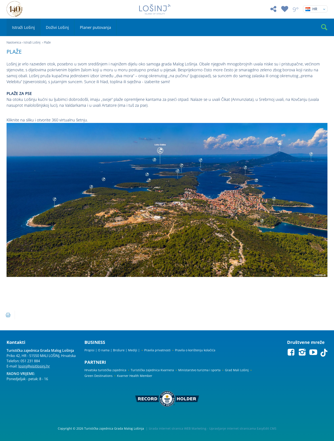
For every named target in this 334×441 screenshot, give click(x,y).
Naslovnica (14, 42)
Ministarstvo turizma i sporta (199, 370)
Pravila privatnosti (157, 350)
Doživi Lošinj (57, 27)
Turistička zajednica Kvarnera (152, 370)
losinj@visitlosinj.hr (34, 366)
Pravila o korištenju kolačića (195, 350)
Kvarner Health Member (134, 376)
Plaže (47, 42)
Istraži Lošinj (23, 27)
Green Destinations (98, 376)
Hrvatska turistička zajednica (105, 370)
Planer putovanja (95, 27)
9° (296, 9)
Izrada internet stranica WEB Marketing (177, 428)
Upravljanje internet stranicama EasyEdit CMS (242, 428)
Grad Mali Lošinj (237, 370)
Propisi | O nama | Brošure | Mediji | (112, 350)
